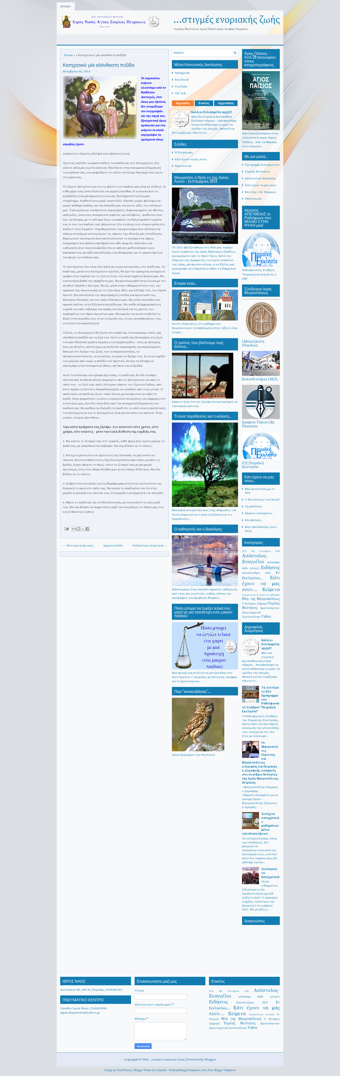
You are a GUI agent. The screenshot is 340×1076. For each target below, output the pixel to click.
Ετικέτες (204, 103)
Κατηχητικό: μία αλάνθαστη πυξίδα (98, 64)
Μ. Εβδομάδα (273, 594)
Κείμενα (271, 590)
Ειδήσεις (270, 568)
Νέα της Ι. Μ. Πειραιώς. (261, 192)
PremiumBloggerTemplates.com (187, 1070)
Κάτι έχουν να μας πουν (260, 185)
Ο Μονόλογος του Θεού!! (262, 499)
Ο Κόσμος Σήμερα (254, 603)
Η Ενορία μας (184, 152)
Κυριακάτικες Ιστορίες (253, 594)
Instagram (182, 73)
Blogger (210, 1059)
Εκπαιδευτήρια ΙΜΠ (256, 573)
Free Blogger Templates (222, 1070)
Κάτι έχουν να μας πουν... (191, 159)
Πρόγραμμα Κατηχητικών (262, 165)
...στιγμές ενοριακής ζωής (226, 20)
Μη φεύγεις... (254, 520)
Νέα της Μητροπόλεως (261, 599)
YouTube (181, 86)
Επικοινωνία (183, 166)
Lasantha (161, 1070)
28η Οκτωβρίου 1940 (265, 551)
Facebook (182, 80)
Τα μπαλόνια (253, 506)
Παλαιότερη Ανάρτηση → (149, 545)
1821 (244, 551)
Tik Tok (180, 93)
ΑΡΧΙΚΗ (65, 6)
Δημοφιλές (183, 103)
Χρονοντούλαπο (251, 617)
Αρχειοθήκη (226, 103)
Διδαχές (254, 568)
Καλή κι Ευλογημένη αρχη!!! (211, 112)
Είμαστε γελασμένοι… (259, 513)
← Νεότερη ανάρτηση (78, 545)
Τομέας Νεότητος (257, 171)
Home (68, 55)
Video (266, 616)
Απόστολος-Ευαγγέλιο (260, 178)
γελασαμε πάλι (251, 996)
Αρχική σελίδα (113, 545)
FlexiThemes (124, 1070)
